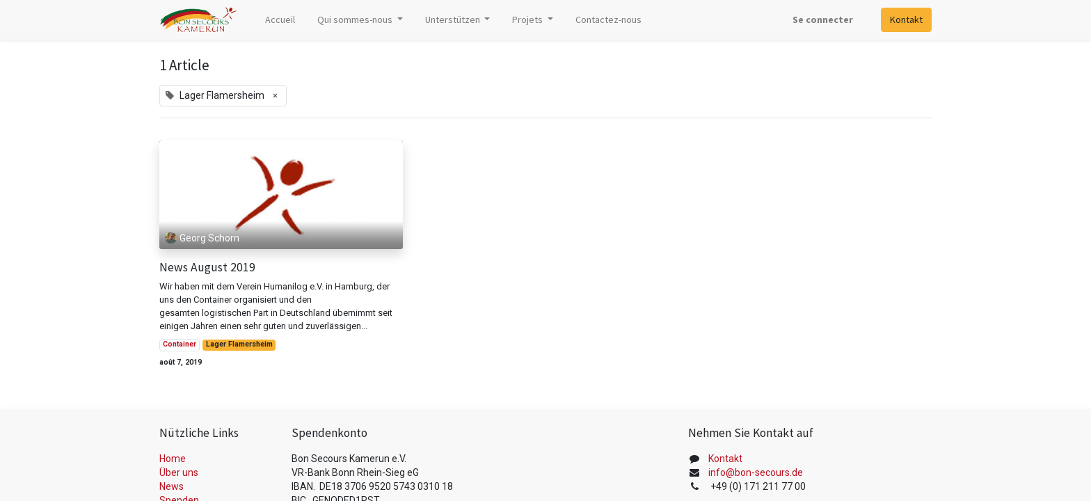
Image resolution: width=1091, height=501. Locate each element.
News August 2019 (207, 267)
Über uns (178, 472)
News (171, 486)
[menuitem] (280, 20)
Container (179, 344)
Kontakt (906, 19)
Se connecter (823, 19)
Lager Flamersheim (239, 344)
